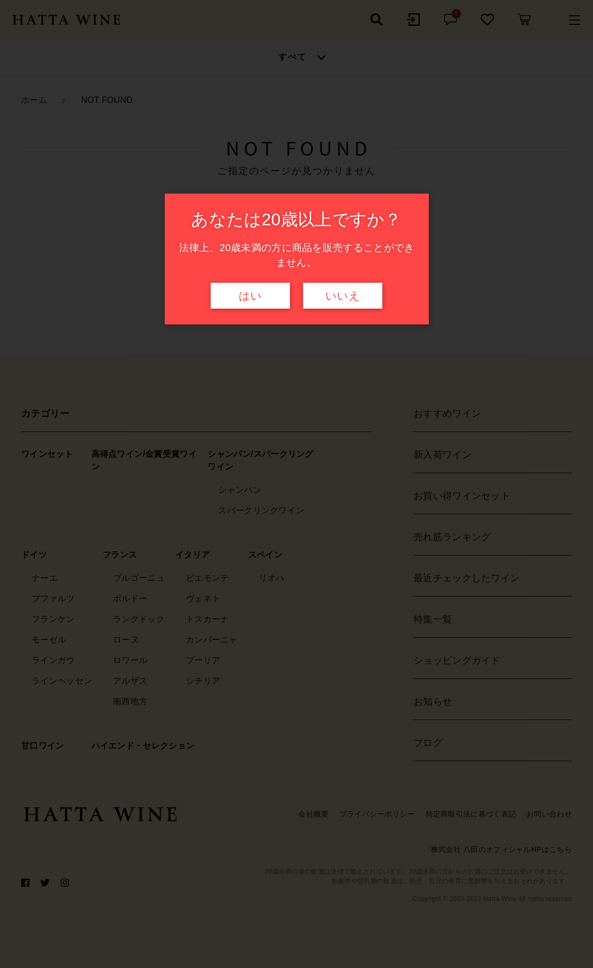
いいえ (342, 296)
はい (250, 296)
